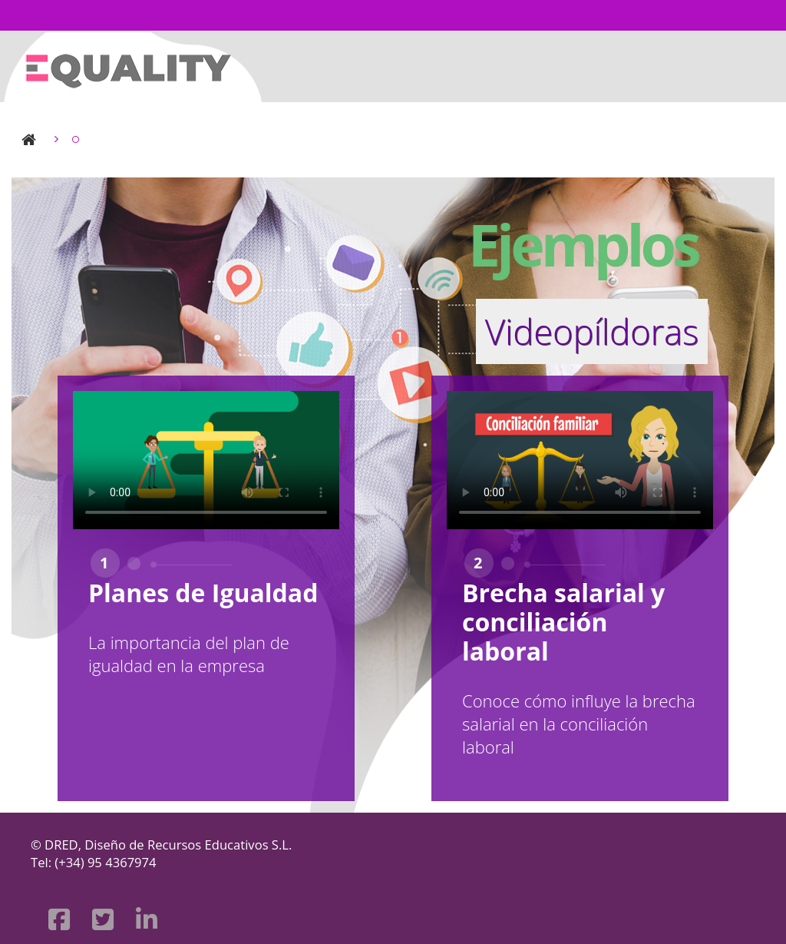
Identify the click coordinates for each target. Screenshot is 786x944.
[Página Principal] (127, 65)
